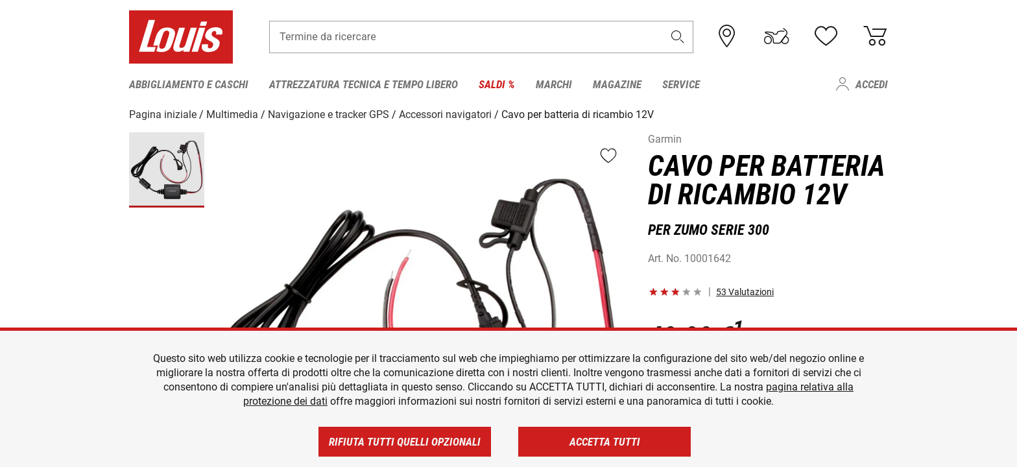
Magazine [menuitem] (617, 84)
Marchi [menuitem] (554, 84)
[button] (678, 37)
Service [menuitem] (681, 84)
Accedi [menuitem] (871, 84)
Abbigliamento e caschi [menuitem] (188, 84)
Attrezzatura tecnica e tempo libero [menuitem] (363, 84)
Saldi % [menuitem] (497, 84)
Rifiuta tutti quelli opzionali (405, 441)
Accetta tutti (604, 441)
